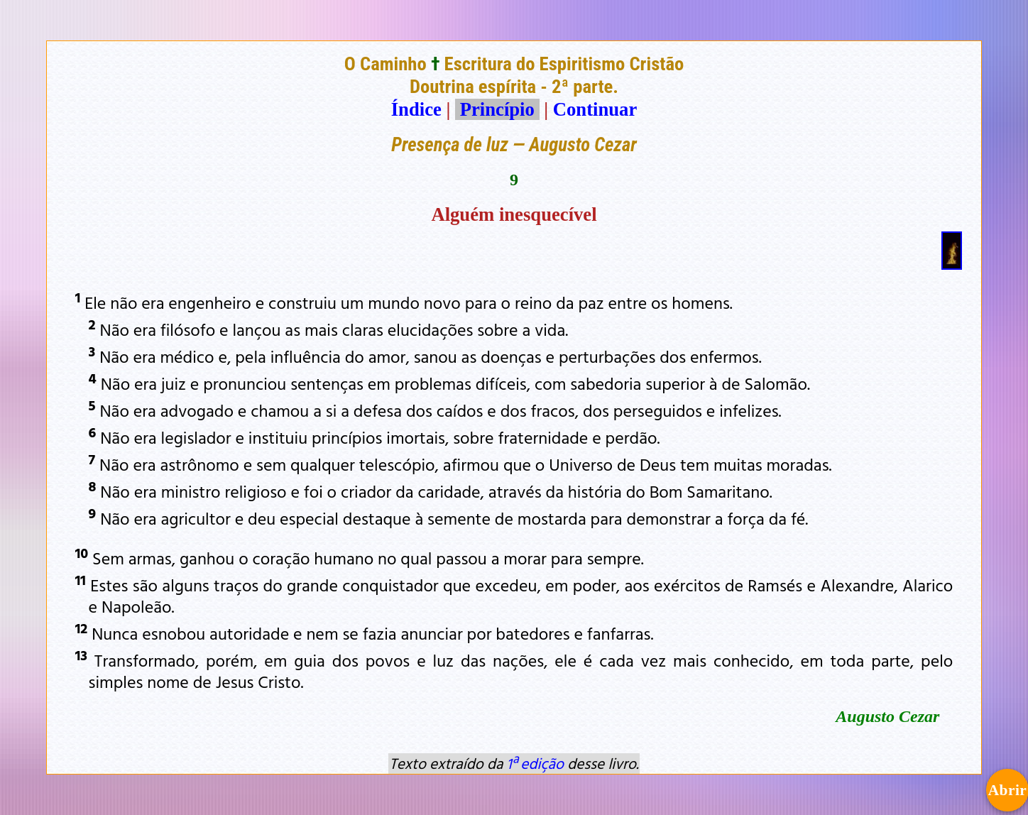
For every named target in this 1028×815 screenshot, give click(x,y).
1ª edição (535, 763)
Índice (416, 109)
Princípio (497, 109)
